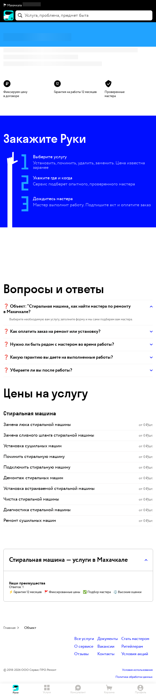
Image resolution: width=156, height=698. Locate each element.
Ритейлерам (132, 646)
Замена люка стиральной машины (37, 424)
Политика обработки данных (134, 677)
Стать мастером (135, 639)
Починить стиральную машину (34, 456)
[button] (78, 5)
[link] (78, 425)
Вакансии (105, 646)
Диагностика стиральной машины (37, 510)
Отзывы (81, 654)
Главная (9, 627)
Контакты (106, 654)
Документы (107, 639)
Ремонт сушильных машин (29, 520)
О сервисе (83, 646)
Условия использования (137, 670)
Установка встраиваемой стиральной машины (49, 488)
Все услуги (84, 639)
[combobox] (83, 15)
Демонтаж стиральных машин (33, 478)
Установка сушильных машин (32, 446)
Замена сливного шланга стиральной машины (48, 435)
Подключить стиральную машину (36, 467)
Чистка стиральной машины (31, 499)
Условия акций (134, 654)
